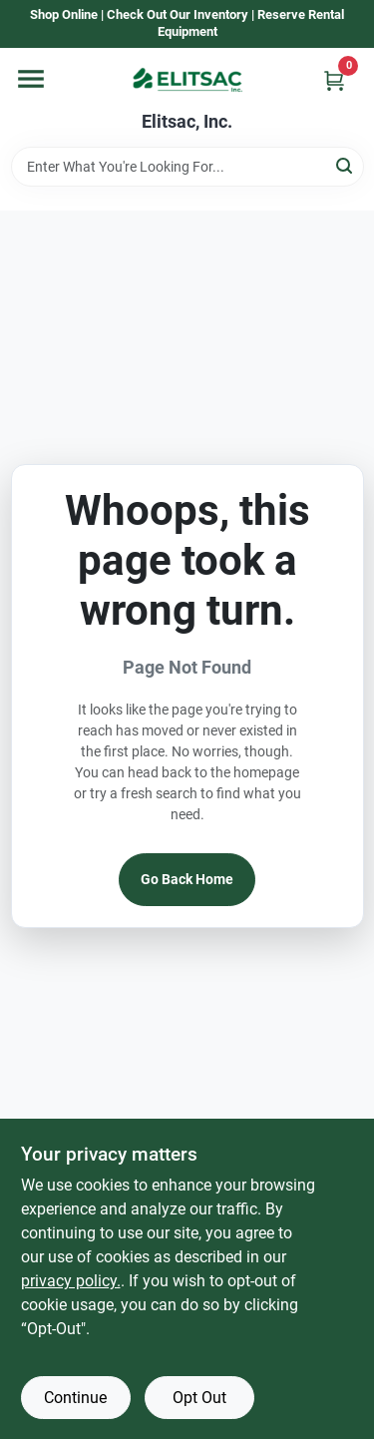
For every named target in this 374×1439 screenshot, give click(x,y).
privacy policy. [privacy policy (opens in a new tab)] (71, 1280)
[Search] (345, 165)
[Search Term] (187, 167)
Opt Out (199, 1397)
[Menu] (31, 79)
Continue (75, 1397)
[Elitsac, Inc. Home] (187, 80)
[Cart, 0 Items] (334, 80)
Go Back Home (187, 879)
